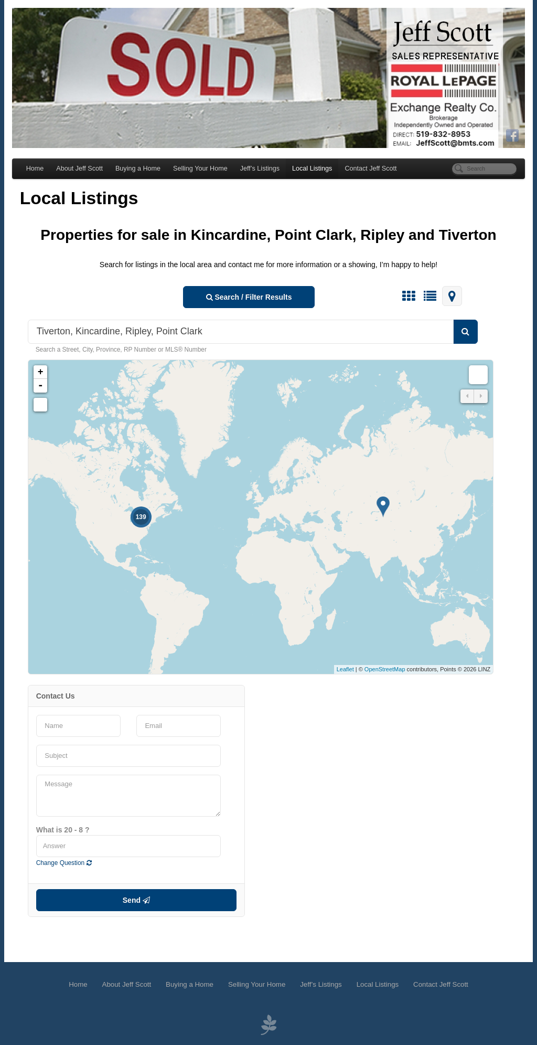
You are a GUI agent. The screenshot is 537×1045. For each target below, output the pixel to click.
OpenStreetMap (389, 672)
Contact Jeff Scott (367, 170)
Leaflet (349, 672)
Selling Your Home (196, 170)
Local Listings (308, 170)
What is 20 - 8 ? (58, 832)
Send (134, 902)
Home (31, 170)
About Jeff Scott (75, 170)
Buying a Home (133, 170)
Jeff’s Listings (255, 170)
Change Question (60, 865)
